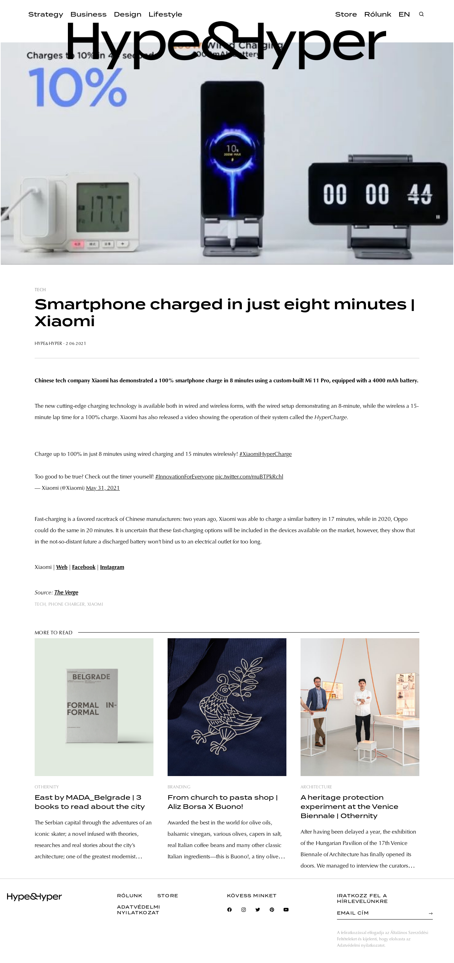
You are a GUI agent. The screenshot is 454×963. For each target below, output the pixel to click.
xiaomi (95, 605)
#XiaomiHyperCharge (265, 454)
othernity (47, 787)
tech (40, 290)
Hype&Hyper (48, 344)
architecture (316, 787)
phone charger (66, 605)
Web (62, 567)
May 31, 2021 (103, 488)
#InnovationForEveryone (184, 477)
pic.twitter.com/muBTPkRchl (249, 477)
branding (179, 787)
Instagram (112, 567)
